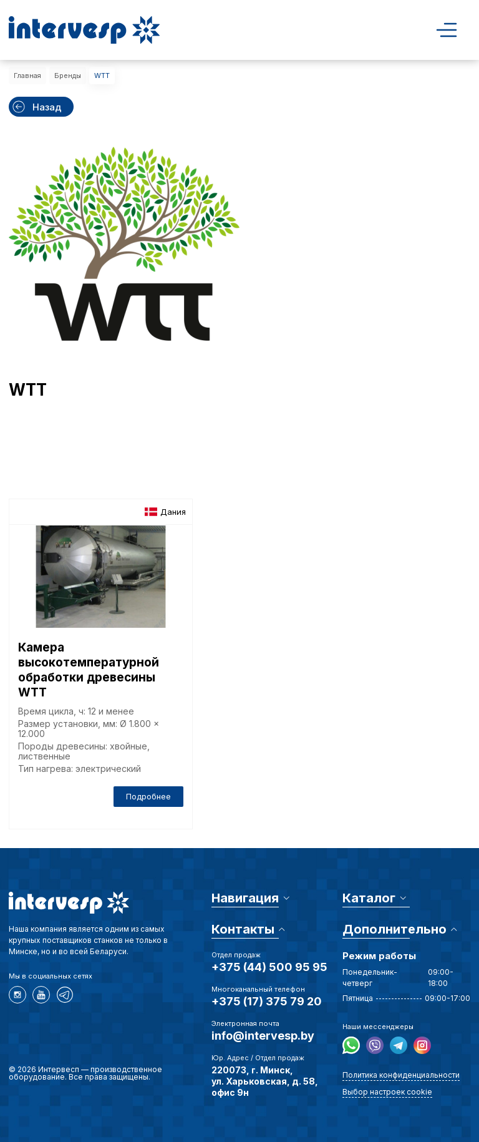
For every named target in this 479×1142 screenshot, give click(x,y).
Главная (27, 75)
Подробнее (148, 796)
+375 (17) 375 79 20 (266, 1001)
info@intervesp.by (262, 1035)
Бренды (67, 75)
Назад (36, 106)
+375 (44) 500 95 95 (269, 967)
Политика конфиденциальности (401, 1075)
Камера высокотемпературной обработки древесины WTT (88, 670)
